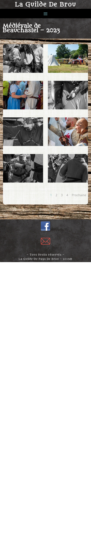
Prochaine (79, 195)
